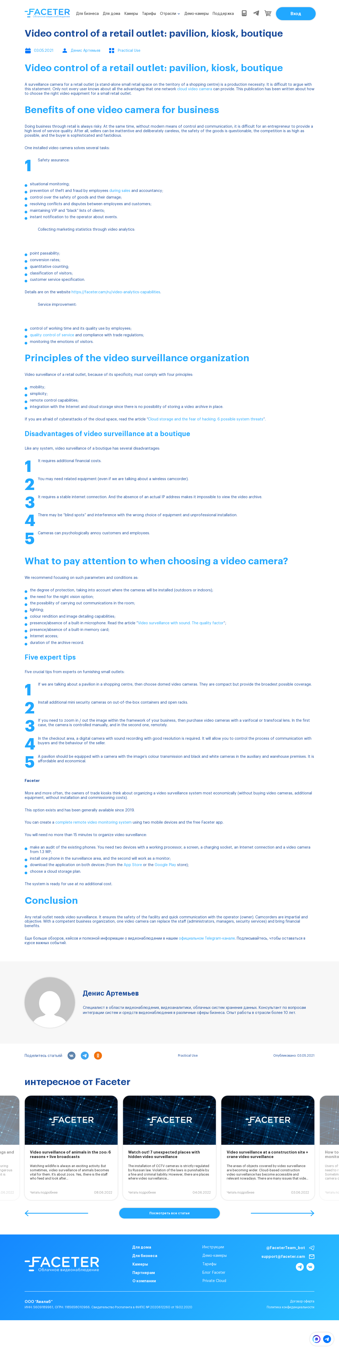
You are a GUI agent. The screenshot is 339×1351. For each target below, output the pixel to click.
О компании (144, 1281)
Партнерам (143, 1273)
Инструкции (213, 1247)
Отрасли (168, 14)
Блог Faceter (213, 1273)
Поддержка (223, 14)
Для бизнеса (87, 14)
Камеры (131, 14)
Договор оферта (302, 1301)
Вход (296, 14)
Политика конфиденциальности (290, 1307)
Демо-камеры (196, 14)
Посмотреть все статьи (169, 1213)
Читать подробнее (43, 1192)
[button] (56, 1213)
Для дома (111, 14)
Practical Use (188, 1055)
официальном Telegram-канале (207, 938)
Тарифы (149, 14)
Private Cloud (214, 1281)
